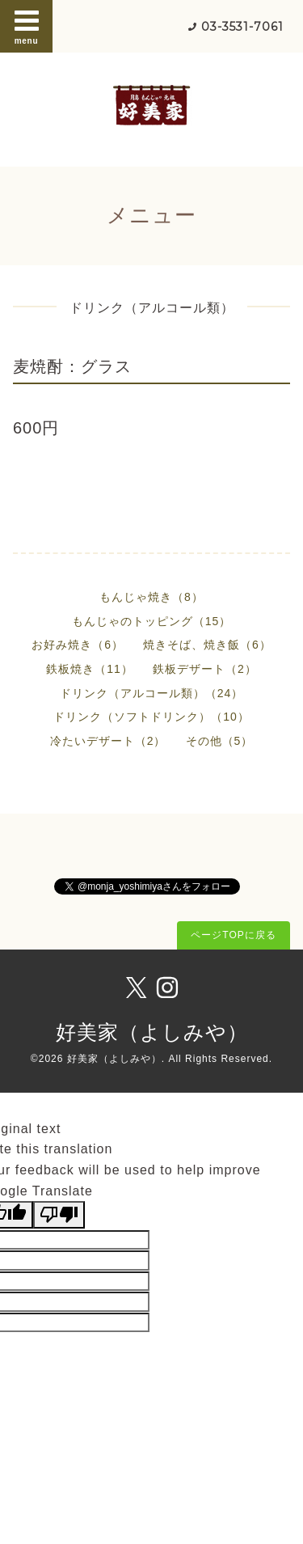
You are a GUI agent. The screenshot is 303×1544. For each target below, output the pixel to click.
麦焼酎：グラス (72, 366)
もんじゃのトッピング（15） (152, 621)
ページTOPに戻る (233, 935)
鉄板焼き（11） (89, 668)
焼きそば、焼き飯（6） (207, 644)
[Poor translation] (59, 1215)
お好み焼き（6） (78, 644)
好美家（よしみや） (152, 1032)
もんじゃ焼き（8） (151, 596)
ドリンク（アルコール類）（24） (152, 693)
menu (26, 25)
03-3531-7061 (242, 26)
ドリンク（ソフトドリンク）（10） (151, 716)
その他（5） (220, 740)
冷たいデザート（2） (108, 740)
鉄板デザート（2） (205, 668)
